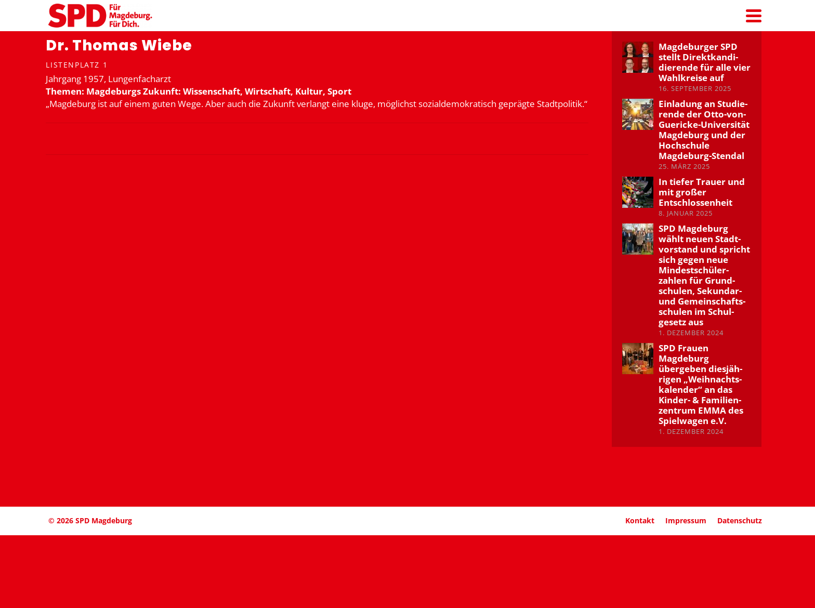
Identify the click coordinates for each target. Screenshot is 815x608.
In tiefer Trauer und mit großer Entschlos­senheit (702, 192)
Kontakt (639, 520)
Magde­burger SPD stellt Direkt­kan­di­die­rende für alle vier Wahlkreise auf (705, 62)
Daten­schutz (739, 520)
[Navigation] (754, 15)
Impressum (685, 520)
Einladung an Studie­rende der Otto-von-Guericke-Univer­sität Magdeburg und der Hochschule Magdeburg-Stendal (704, 130)
